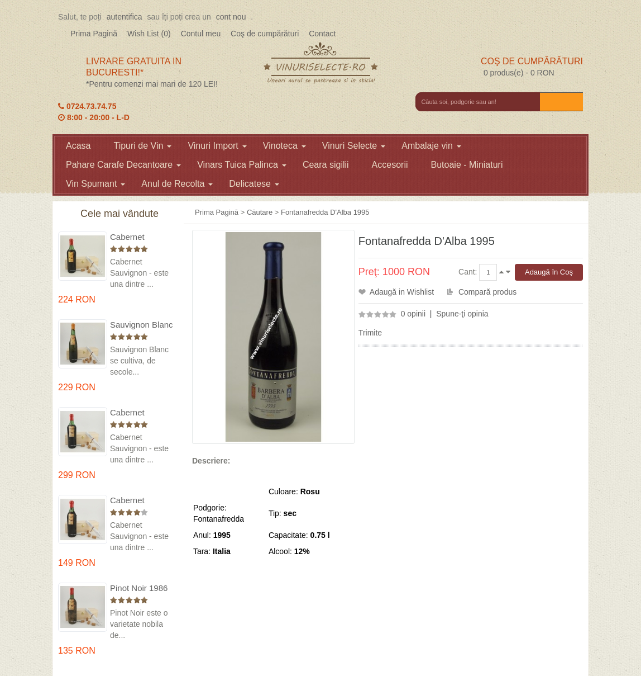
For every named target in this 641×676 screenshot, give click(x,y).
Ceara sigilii (326, 164)
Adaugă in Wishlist (402, 291)
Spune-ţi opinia (462, 313)
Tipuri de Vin (142, 145)
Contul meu (201, 33)
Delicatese (254, 183)
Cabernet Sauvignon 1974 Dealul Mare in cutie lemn (140, 413)
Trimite (370, 332)
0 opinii (413, 313)
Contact (322, 33)
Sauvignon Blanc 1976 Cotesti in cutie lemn (141, 325)
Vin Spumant (95, 183)
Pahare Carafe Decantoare (123, 164)
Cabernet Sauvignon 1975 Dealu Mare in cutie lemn (140, 237)
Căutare (259, 212)
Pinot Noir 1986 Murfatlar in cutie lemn (141, 588)
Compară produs (487, 291)
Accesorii (390, 164)
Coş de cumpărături (265, 33)
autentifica (124, 16)
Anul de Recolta (177, 183)
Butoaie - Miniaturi (467, 164)
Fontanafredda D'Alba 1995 (325, 212)
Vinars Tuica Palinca (241, 164)
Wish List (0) (149, 33)
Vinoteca (284, 145)
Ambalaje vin (431, 145)
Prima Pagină (93, 33)
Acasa (78, 145)
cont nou (231, 16)
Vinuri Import (217, 145)
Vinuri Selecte (353, 145)
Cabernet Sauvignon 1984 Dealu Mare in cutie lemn (140, 500)
